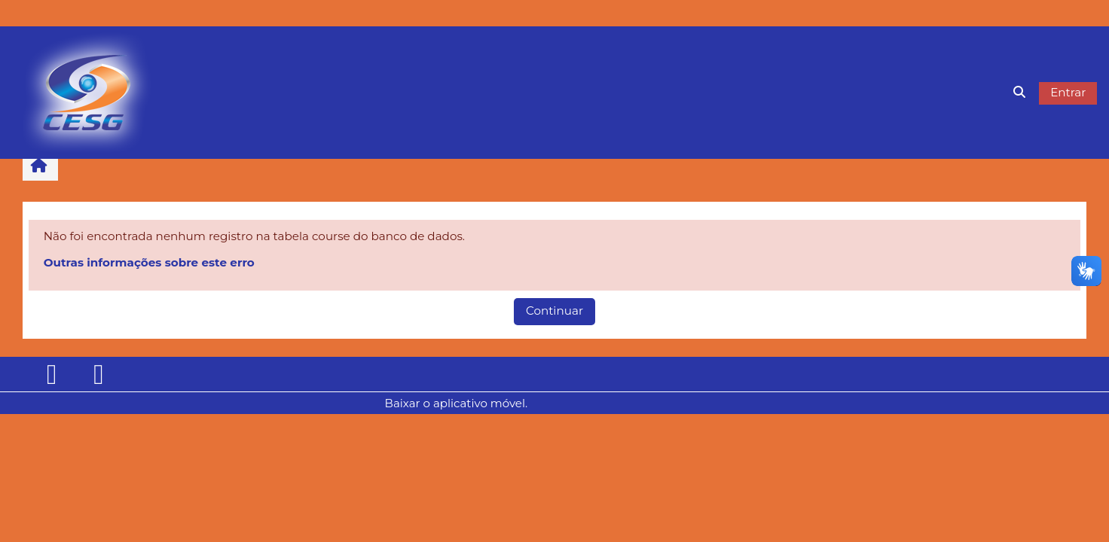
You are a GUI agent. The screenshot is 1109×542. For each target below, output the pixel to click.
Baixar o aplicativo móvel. (456, 403)
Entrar (1068, 92)
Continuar (554, 310)
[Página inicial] (87, 91)
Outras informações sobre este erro (149, 262)
